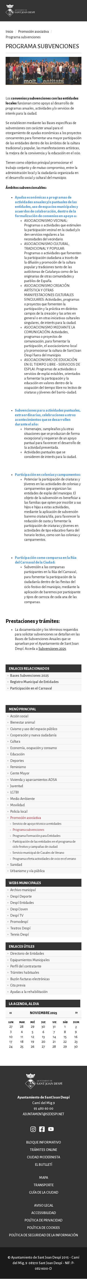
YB (51, 1129)
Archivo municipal (23, 890)
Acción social (19, 716)
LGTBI (14, 792)
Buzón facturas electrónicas (30, 979)
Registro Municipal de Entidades (34, 682)
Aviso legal (43, 1205)
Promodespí (19, 922)
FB (42, 1129)
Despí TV (16, 915)
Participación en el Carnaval (31, 688)
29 (65, 1046)
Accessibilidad (43, 1213)
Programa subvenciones (28, 829)
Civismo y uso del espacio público (33, 729)
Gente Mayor (19, 773)
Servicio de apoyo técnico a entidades (37, 823)
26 (32, 1046)
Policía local (18, 811)
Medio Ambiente (22, 799)
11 (21, 1037)
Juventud (16, 786)
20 (43, 1042)
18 (21, 1042)
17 (10, 1042)
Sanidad (16, 865)
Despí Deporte (21, 896)
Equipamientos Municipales (30, 960)
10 (11, 1037)
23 (75, 1042)
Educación (17, 754)
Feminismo (18, 767)
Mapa (43, 1177)
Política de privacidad (43, 1220)
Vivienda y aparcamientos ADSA (33, 780)
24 (11, 1046)
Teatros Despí (20, 928)
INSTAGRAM (33, 1129)
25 (21, 1046)
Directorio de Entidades (27, 953)
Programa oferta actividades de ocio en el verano (44, 858)
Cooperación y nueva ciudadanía (33, 735)
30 (76, 1046)
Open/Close (79, 11)
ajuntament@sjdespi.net (43, 1114)
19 (32, 1042)
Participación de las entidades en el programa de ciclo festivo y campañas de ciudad (44, 844)
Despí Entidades (22, 903)
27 (43, 1046)
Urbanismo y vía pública (27, 871)
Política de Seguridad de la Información (43, 1235)
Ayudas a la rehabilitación (29, 992)
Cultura (15, 741)
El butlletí (43, 1164)
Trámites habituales (24, 972)
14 (54, 1037)
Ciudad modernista (43, 1157)
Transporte (44, 1185)
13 (43, 1037)
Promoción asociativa (25, 818)
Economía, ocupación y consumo (33, 748)
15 (65, 1037)
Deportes (17, 761)
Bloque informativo (43, 1142)
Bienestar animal (22, 722)
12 (32, 1037)
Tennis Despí (19, 934)
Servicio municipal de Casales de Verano (38, 852)
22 (65, 1042)
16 (75, 1037)
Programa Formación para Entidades (37, 836)
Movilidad (17, 805)
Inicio (9, 31)
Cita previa (18, 985)
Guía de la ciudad (43, 1192)
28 (54, 1046)
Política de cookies (43, 1228)
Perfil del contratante (25, 966)
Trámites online (43, 1150)
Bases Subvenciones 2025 (29, 675)
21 (54, 1042)
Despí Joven (19, 909)
